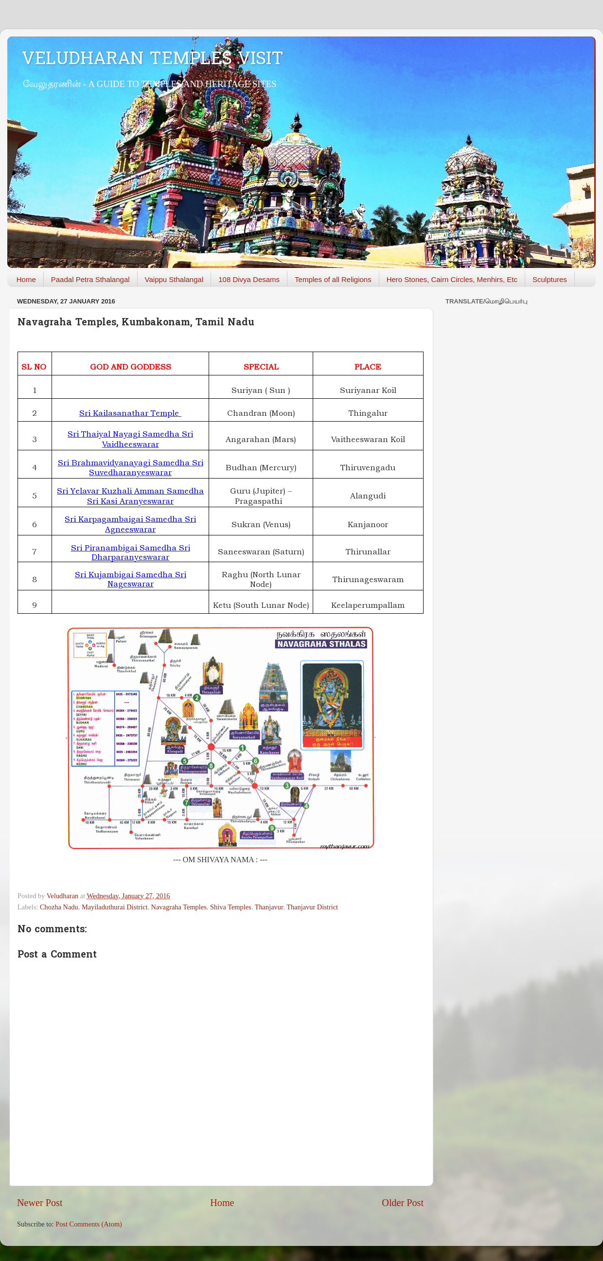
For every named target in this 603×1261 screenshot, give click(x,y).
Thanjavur (269, 907)
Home (26, 279)
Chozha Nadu (59, 907)
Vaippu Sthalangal (174, 279)
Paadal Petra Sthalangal (90, 279)
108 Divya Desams (249, 279)
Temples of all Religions (333, 279)
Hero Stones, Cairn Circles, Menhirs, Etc (452, 279)
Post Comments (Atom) (88, 1224)
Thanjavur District (312, 907)
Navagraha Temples (179, 907)
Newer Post (40, 1202)
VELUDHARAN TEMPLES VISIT (153, 60)
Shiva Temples (230, 907)
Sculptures (549, 279)
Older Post (403, 1202)
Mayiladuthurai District (114, 907)
